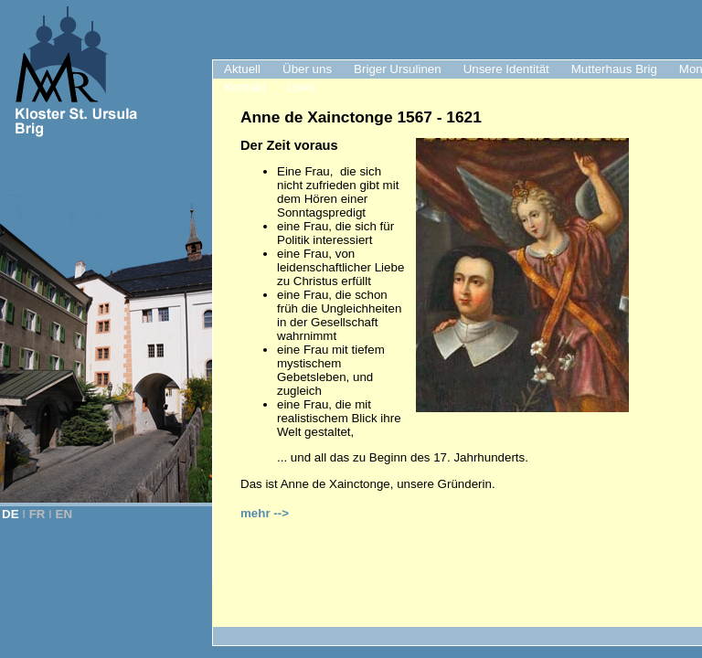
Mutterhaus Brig (614, 69)
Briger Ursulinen (397, 69)
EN (64, 514)
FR (37, 514)
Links (301, 87)
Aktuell (242, 69)
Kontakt (244, 87)
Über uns (307, 69)
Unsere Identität (506, 69)
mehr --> (264, 513)
